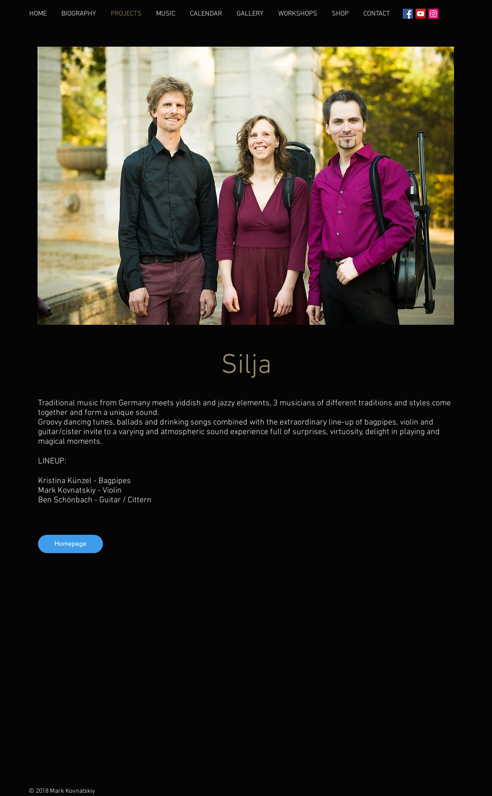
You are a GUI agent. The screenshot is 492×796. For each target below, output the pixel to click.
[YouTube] (421, 14)
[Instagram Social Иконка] (433, 14)
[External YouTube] (246, 673)
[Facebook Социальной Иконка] (408, 14)
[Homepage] (70, 544)
